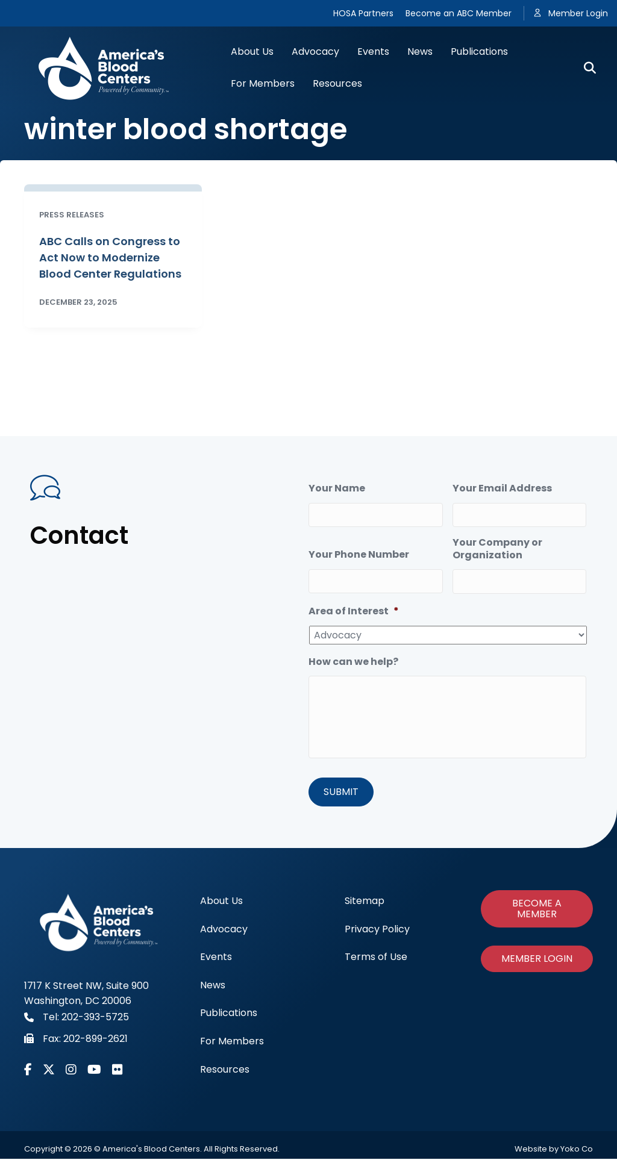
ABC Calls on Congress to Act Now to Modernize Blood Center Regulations (110, 257)
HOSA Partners (363, 13)
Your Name (336, 488)
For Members (263, 83)
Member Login (578, 13)
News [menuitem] (212, 989)
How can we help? (353, 655)
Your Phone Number (358, 551)
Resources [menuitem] (224, 1073)
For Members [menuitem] (232, 1045)
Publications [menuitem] (228, 1017)
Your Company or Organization (497, 545)
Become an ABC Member (459, 13)
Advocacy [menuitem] (224, 933)
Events (373, 51)
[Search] (585, 68)
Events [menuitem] (216, 961)
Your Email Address (502, 488)
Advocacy (315, 51)
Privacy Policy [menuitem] (377, 933)
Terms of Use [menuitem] (376, 961)
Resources (337, 83)
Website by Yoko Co (554, 1153)
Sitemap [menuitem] (364, 905)
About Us (252, 51)
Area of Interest (353, 605)
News (420, 51)
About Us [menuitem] (221, 905)
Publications (479, 51)
